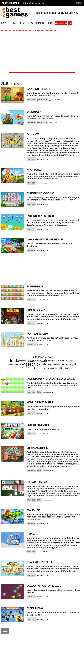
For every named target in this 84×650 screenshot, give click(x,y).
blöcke (15, 360)
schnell (11, 364)
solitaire (55, 368)
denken (44, 364)
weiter (5, 631)
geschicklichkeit (61, 23)
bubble (66, 368)
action (70, 368)
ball (75, 364)
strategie (44, 368)
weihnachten (20, 368)
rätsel (30, 360)
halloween (55, 364)
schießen (50, 364)
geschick (33, 364)
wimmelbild (51, 360)
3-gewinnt (70, 360)
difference (23, 360)
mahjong (69, 364)
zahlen (37, 360)
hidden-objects (60, 360)
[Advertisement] (42, 52)
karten (61, 364)
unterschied (27, 368)
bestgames (10, 3)
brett (70, 23)
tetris (32, 368)
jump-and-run (17, 364)
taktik (61, 368)
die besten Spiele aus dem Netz (33, 3)
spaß (23, 364)
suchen (49, 368)
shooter (14, 368)
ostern (39, 368)
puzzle (43, 360)
